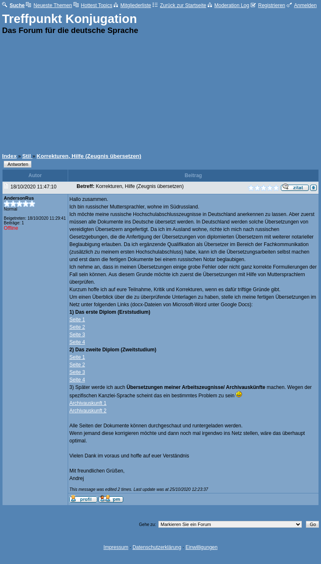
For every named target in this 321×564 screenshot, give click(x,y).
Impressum (116, 547)
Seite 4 (77, 342)
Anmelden (302, 5)
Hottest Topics (93, 5)
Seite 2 (77, 327)
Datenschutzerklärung (156, 547)
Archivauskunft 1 (88, 403)
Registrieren (268, 5)
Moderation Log (228, 5)
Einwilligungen (202, 547)
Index (9, 156)
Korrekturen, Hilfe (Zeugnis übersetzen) (89, 156)
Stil (27, 156)
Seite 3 (77, 335)
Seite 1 (77, 320)
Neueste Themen (49, 5)
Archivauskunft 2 (88, 411)
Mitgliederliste (132, 5)
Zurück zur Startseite (179, 5)
